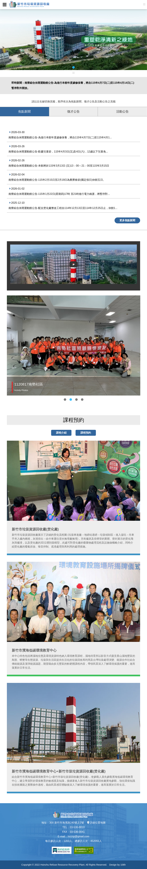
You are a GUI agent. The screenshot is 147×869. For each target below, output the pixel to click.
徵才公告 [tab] (73, 111)
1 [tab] (73, 67)
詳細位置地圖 (96, 822)
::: (144, 4)
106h (123, 864)
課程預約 (85, 432)
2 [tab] (70, 399)
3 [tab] (76, 399)
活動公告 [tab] (122, 111)
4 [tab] (82, 399)
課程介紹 (61, 432)
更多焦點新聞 (127, 220)
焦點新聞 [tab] (24, 111)
